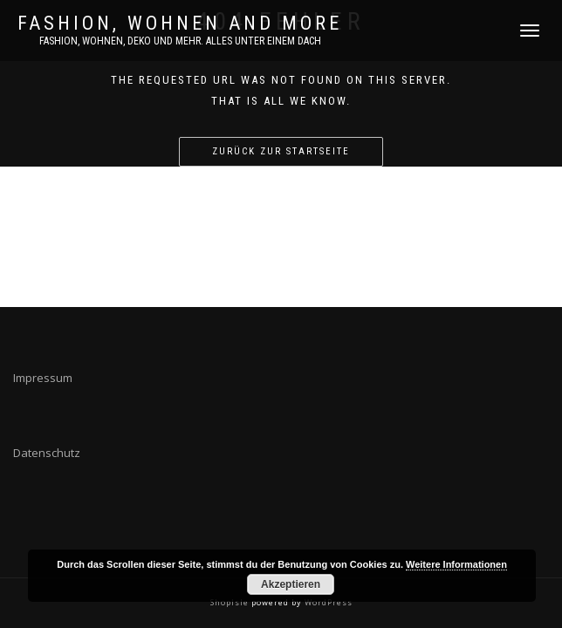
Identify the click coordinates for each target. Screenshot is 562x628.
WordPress (327, 602)
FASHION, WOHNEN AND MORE (179, 23)
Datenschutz (46, 453)
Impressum (42, 378)
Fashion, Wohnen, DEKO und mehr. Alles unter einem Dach (180, 41)
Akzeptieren (290, 584)
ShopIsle (230, 602)
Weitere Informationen (456, 564)
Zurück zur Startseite (281, 151)
